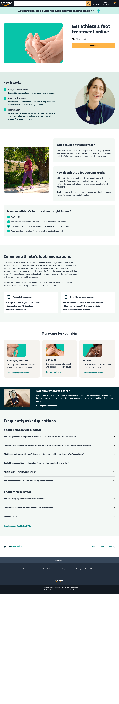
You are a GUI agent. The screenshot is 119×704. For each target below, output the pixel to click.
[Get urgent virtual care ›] (75, 405)
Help (63, 569)
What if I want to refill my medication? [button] (20, 472)
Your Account (28, 569)
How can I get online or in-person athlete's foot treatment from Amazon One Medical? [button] (40, 436)
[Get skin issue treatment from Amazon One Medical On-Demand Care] (59, 358)
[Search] (50, 3)
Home (94, 546)
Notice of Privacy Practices (51, 587)
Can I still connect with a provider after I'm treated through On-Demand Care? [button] (36, 463)
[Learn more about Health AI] (59, 10)
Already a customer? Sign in (85, 569)
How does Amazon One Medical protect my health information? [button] (30, 480)
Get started (93, 45)
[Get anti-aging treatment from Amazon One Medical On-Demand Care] (22, 359)
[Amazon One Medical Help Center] (59, 525)
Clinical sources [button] (10, 516)
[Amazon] (7, 4)
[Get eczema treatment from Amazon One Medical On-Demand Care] (97, 359)
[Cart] (115, 4)
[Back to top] (59, 560)
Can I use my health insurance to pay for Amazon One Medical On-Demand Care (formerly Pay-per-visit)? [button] (47, 445)
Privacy (112, 546)
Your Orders (47, 569)
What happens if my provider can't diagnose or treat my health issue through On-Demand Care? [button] (44, 454)
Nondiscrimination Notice (70, 587)
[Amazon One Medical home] (13, 546)
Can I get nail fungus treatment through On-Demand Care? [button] (28, 507)
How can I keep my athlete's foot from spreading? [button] (24, 498)
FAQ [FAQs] (102, 546)
